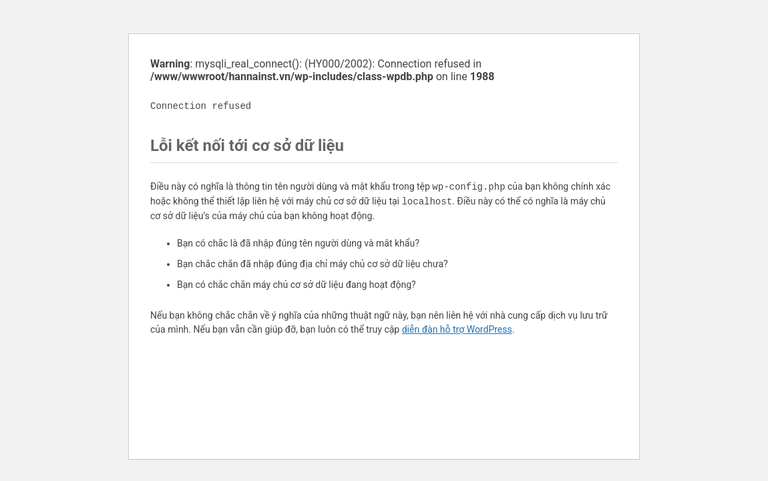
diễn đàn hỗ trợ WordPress (457, 329)
